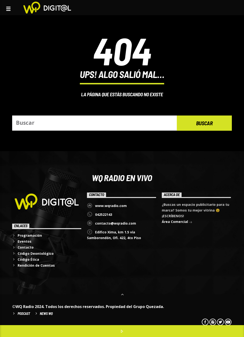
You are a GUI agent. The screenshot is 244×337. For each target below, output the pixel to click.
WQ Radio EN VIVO (122, 177)
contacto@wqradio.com (115, 223)
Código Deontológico (36, 253)
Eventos (24, 241)
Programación (30, 235)
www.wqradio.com (111, 205)
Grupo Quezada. (148, 306)
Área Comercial (177, 222)
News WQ (46, 314)
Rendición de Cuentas (36, 265)
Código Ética (28, 259)
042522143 (103, 214)
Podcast (24, 314)
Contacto (26, 247)
